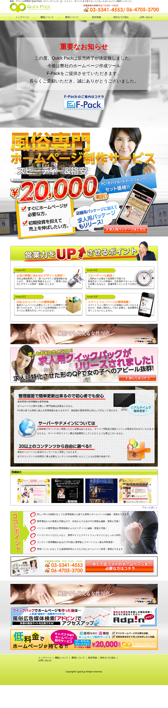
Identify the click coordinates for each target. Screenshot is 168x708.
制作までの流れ (108, 657)
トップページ (45, 657)
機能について (61, 657)
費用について (78, 657)
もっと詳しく (151, 507)
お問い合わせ (45, 660)
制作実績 (92, 657)
